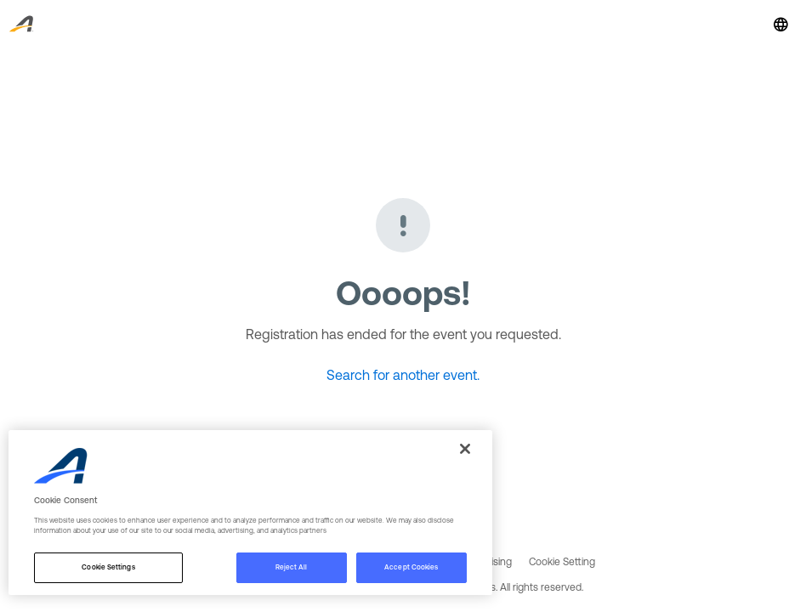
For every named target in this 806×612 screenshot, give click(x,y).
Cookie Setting (562, 562)
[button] (780, 23)
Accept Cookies (411, 567)
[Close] (465, 449)
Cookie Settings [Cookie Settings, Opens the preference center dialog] (108, 567)
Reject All (291, 567)
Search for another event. (403, 374)
